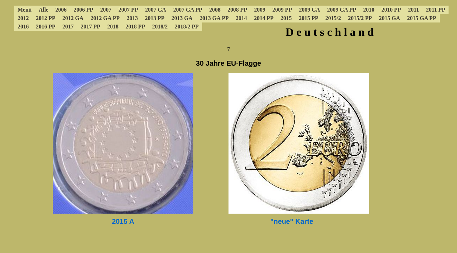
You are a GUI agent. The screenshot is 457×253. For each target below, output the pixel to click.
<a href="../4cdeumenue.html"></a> (228, 26)
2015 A (123, 221)
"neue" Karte (291, 221)
